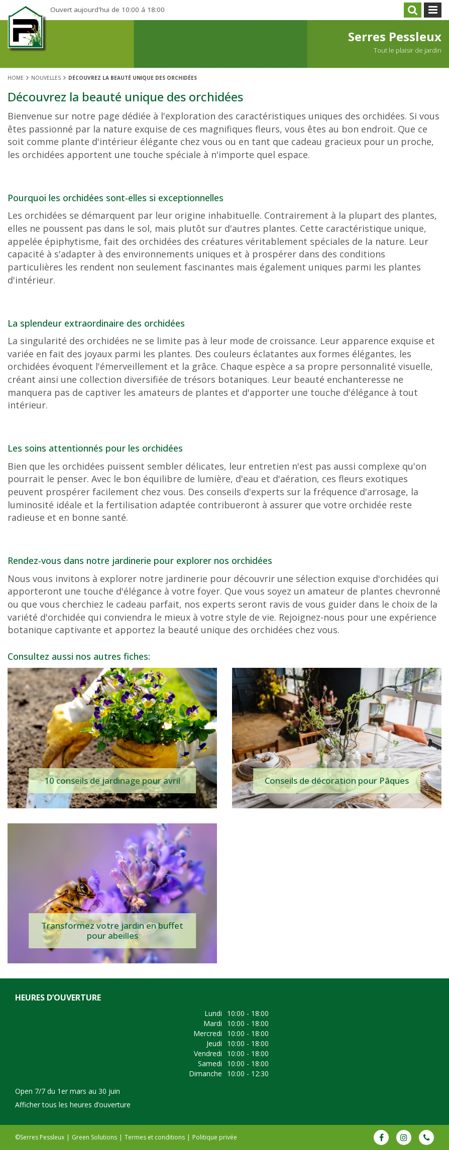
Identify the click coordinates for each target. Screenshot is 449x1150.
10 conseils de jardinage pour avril (112, 780)
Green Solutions (94, 1137)
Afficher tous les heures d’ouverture (73, 1104)
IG (403, 1137)
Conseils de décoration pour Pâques (337, 780)
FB (381, 1137)
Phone (426, 1137)
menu (432, 10)
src (412, 10)
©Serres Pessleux (39, 1137)
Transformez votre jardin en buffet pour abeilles (112, 930)
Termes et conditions (155, 1137)
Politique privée (214, 1137)
